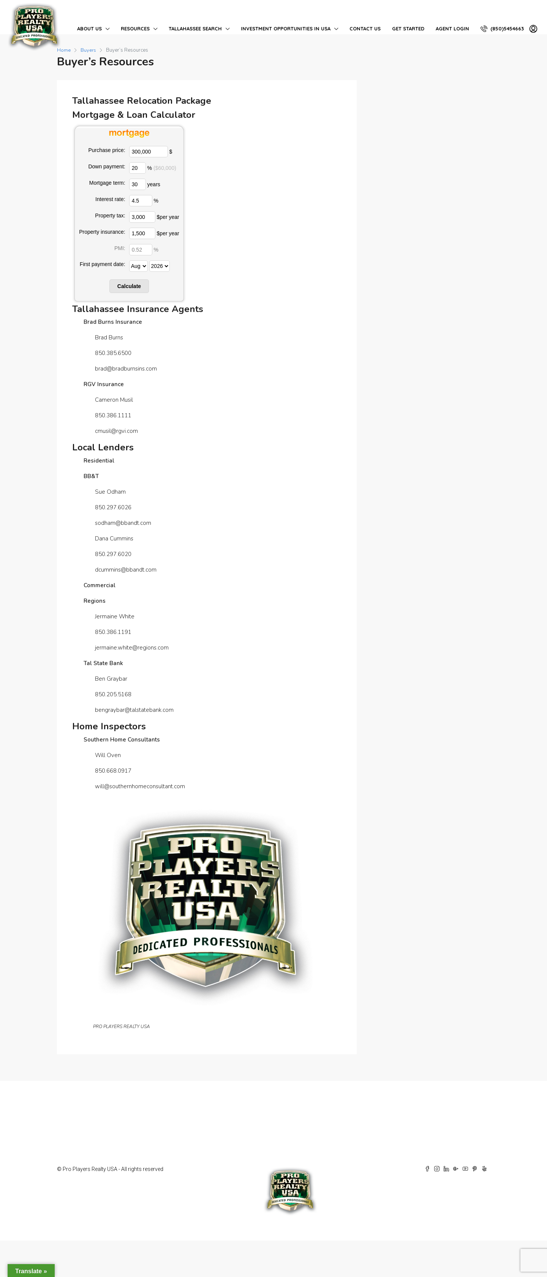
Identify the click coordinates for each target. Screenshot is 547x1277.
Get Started (408, 28)
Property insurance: (102, 232)
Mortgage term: (107, 183)
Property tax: (110, 215)
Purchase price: (106, 150)
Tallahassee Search (195, 28)
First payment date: (102, 264)
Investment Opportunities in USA (285, 28)
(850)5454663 (502, 28)
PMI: (119, 248)
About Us (89, 28)
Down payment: (106, 166)
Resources (135, 28)
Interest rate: (110, 199)
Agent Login (452, 28)
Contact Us (365, 28)
